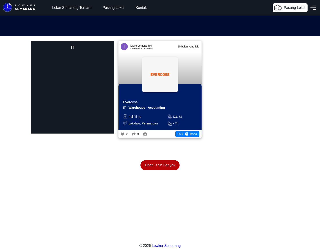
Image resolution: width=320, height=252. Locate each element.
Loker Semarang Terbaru (72, 8)
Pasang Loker (114, 8)
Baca (187, 134)
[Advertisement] (81, 25)
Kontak (141, 8)
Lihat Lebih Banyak (160, 165)
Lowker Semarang (166, 246)
